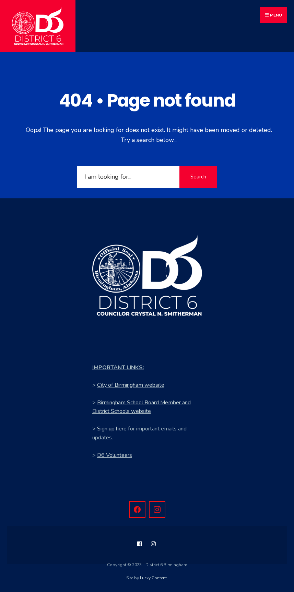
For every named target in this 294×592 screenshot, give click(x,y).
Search (198, 176)
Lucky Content (153, 578)
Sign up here (112, 428)
